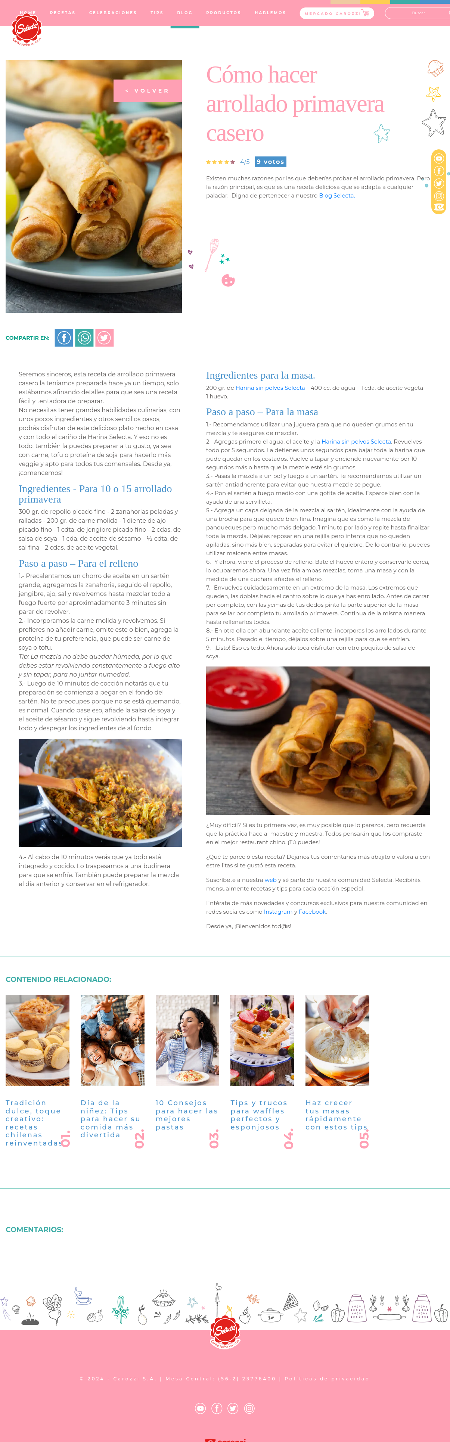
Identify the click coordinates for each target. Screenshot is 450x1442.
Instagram (278, 948)
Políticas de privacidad (327, 1379)
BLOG (185, 12)
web (271, 916)
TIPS (157, 12)
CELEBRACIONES (113, 12)
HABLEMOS (270, 12)
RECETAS (63, 12)
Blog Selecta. (337, 195)
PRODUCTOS (223, 12)
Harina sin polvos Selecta (270, 424)
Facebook (312, 948)
